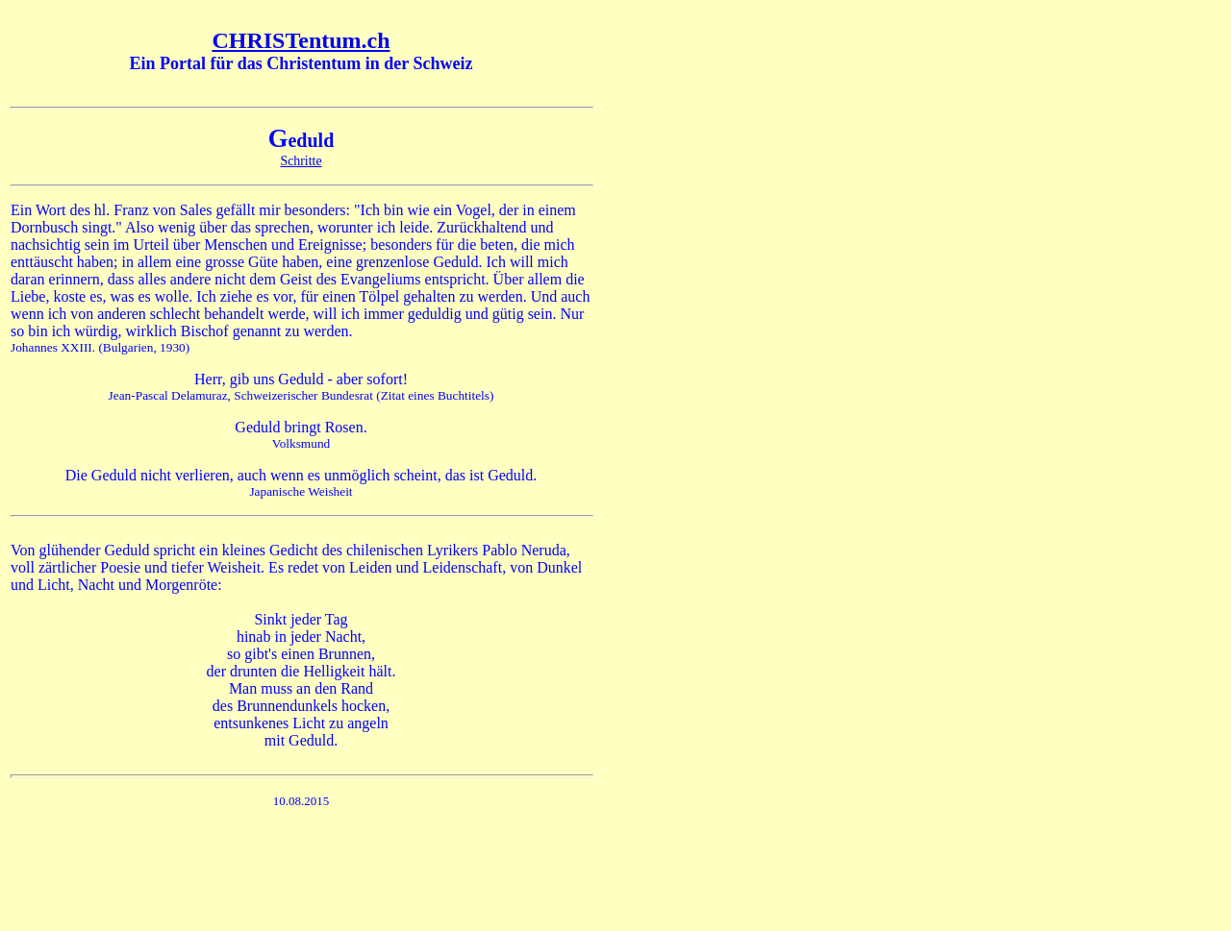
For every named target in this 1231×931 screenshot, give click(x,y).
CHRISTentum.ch (300, 40)
